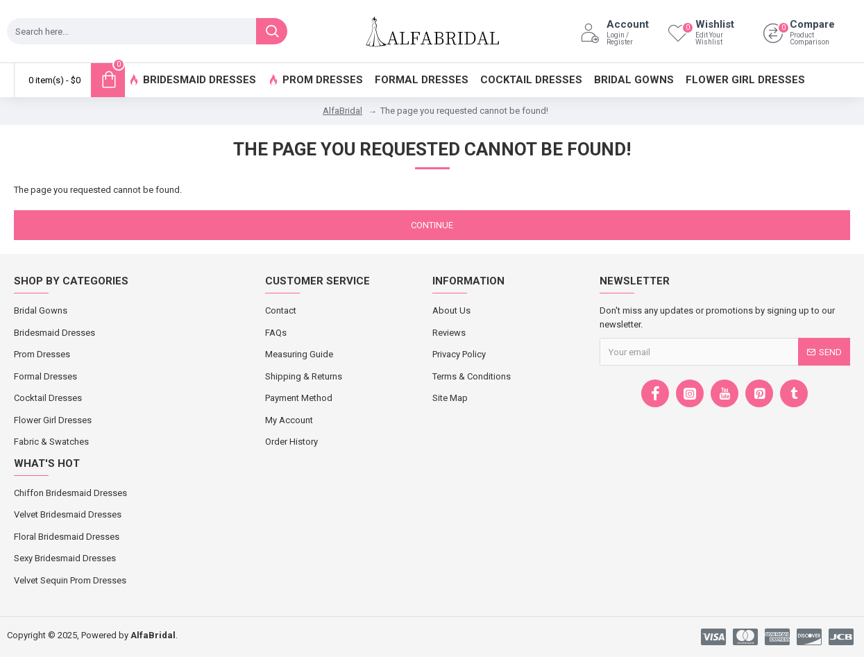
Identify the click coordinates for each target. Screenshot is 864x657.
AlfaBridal (342, 110)
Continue (432, 225)
